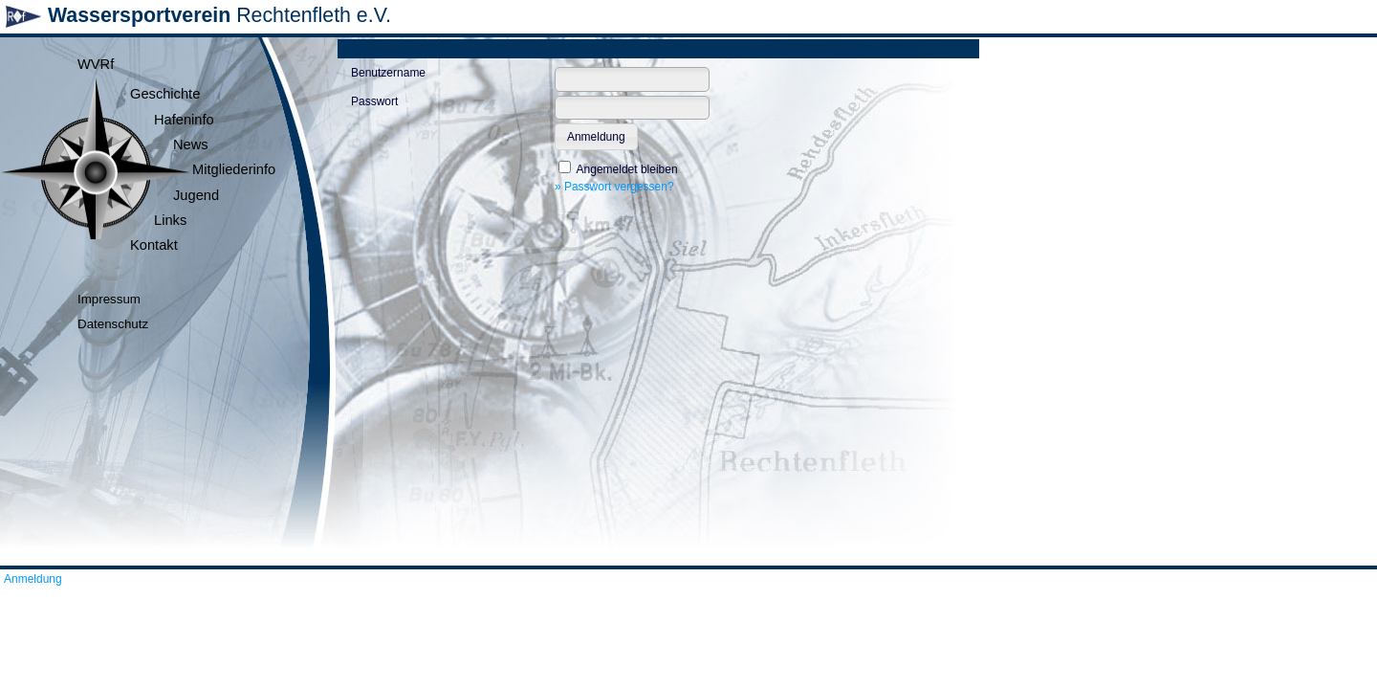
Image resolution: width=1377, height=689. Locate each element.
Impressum (109, 299)
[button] (596, 136)
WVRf (95, 64)
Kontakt (154, 245)
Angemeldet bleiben (627, 169)
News (190, 144)
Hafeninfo (184, 119)
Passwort (374, 101)
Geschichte (165, 93)
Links (170, 220)
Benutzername (388, 72)
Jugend (196, 195)
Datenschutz (112, 324)
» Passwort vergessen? (614, 186)
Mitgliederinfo (233, 169)
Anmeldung (33, 579)
